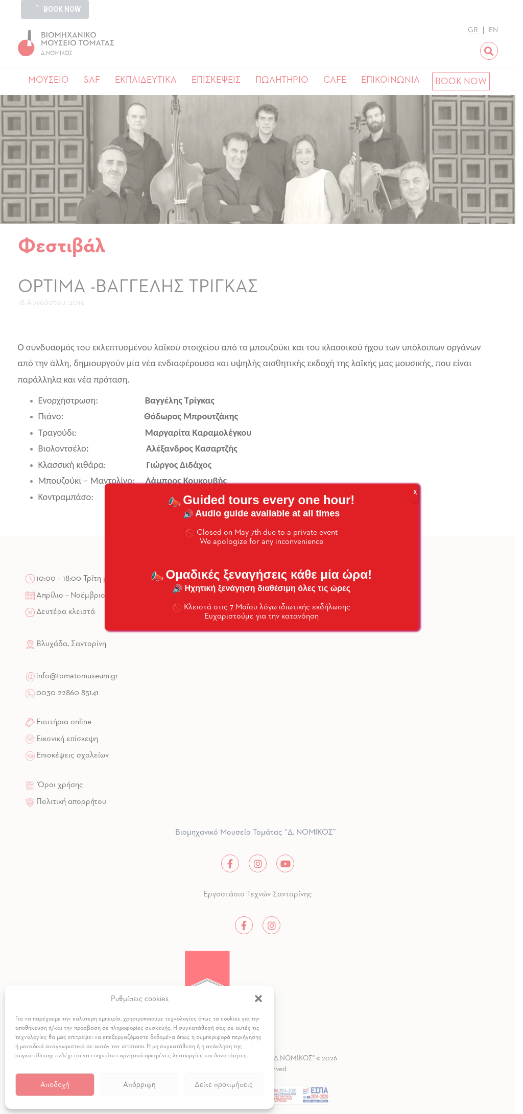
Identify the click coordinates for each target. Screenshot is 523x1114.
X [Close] (415, 493)
